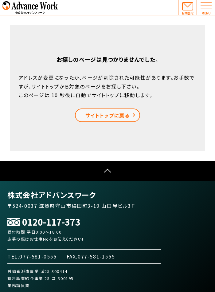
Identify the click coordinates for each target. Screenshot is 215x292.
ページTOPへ (107, 171)
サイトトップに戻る (107, 115)
